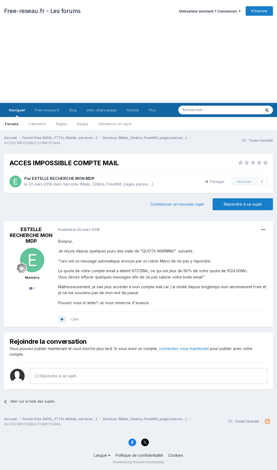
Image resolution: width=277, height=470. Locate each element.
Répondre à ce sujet (243, 204)
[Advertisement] (138, 62)
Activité (133, 110)
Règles (61, 124)
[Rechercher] (207, 110)
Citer (75, 319)
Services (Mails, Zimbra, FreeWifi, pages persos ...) (108, 184)
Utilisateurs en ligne (114, 124)
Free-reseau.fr (47, 110)
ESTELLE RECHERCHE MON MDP (63, 178)
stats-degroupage (101, 110)
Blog (73, 110)
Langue (102, 455)
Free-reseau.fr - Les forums (42, 10)
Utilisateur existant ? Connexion (210, 11)
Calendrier (37, 124)
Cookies (175, 455)
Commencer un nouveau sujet (177, 204)
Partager (215, 181)
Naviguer (17, 112)
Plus (152, 110)
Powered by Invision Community (138, 462)
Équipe (82, 124)
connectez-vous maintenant (184, 348)
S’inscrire (259, 11)
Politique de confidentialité (139, 455)
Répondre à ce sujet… (57, 376)
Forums (12, 124)
